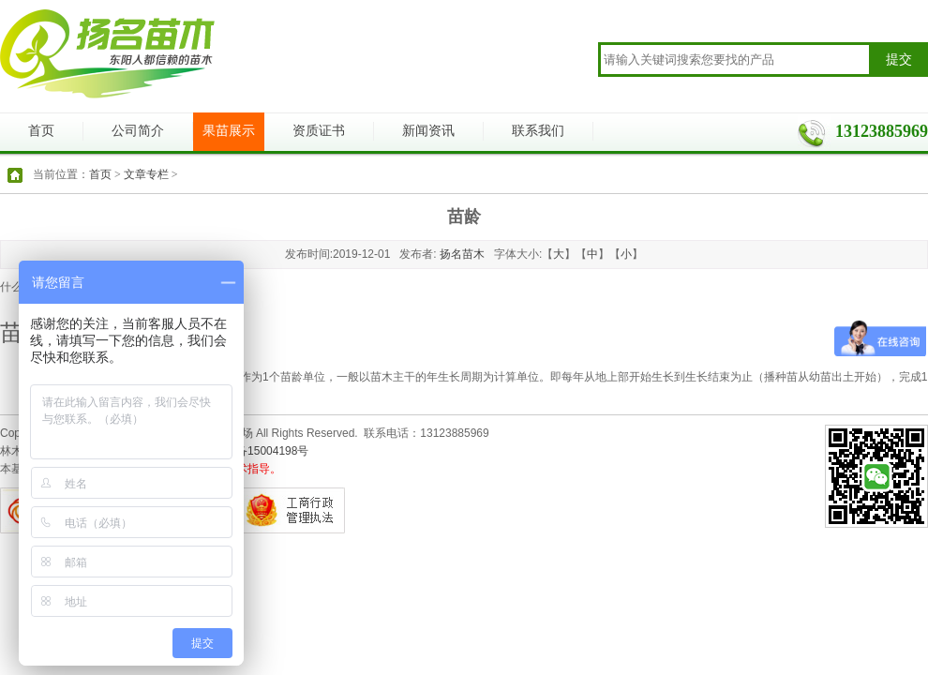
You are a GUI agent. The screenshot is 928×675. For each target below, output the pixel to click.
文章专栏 (146, 174)
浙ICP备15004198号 (257, 451)
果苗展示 (228, 131)
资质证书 (318, 131)
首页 (41, 131)
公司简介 (138, 131)
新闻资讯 (428, 131)
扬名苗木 (462, 254)
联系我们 (538, 131)
